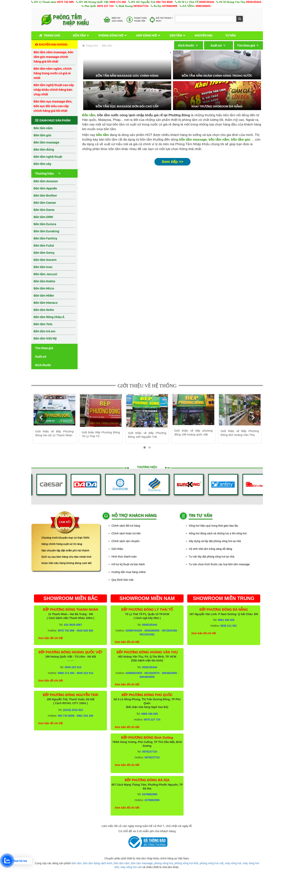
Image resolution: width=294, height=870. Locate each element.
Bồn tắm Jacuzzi (45, 274)
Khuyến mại (204, 35)
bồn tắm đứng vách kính (97, 863)
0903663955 (169, 673)
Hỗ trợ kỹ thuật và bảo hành (128, 564)
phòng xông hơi (163, 863)
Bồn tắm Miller (44, 295)
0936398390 (151, 630)
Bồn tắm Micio (44, 288)
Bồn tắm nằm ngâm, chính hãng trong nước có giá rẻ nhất (53, 73)
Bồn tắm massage (46, 142)
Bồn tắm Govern (45, 260)
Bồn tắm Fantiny (45, 238)
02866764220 (133, 630)
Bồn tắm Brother (45, 195)
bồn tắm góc (241, 139)
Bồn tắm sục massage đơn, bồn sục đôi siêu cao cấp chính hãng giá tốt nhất (53, 106)
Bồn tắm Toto (43, 324)
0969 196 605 (149, 713)
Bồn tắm (79, 35)
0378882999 (169, 6)
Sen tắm (176, 35)
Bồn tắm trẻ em (44, 331)
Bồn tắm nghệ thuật (48, 157)
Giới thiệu (117, 548)
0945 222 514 (73, 667)
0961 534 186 (85, 715)
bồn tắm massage (193, 139)
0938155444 (206, 1)
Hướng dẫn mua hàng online (129, 572)
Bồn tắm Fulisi (44, 245)
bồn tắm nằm (219, 139)
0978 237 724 (105, 6)
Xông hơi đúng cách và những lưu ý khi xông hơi (218, 533)
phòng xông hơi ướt (212, 863)
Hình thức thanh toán (124, 556)
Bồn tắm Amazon (46, 181)
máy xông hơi (233, 863)
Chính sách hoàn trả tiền (126, 533)
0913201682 (147, 634)
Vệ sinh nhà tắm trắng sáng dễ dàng (210, 548)
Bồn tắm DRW (43, 217)
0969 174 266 (117, 1)
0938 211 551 (228, 625)
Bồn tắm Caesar (45, 203)
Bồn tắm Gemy (44, 253)
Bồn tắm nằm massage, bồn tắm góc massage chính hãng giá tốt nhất (53, 56)
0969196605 (203, 6)
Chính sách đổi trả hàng (126, 525)
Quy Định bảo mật (122, 579)
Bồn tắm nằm (43, 128)
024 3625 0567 (73, 624)
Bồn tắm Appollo (45, 188)
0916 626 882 (85, 630)
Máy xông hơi (146, 35)
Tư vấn (230, 35)
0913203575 (151, 673)
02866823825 (133, 673)
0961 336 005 (226, 619)
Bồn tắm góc (43, 135)
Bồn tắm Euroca (45, 224)
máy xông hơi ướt (131, 867)
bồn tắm (77, 863)
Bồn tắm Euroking (46, 231)
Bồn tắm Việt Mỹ (45, 338)
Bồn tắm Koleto (44, 281)
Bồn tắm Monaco (46, 303)
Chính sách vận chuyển (126, 541)
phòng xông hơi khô (186, 863)
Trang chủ (49, 35)
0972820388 (169, 630)
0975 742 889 (65, 1)
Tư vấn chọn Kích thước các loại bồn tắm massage (219, 564)
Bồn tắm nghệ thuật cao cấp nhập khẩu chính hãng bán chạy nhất (54, 89)
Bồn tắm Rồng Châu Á (49, 317)
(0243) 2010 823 (73, 709)
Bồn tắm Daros (44, 210)
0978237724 (140, 6)
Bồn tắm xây (42, 164)
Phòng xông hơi (111, 35)
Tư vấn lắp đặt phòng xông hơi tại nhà (211, 556)
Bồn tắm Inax (43, 267)
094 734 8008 (164, 1)
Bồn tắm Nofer (44, 310)
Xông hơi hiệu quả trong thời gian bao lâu (213, 525)
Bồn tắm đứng (44, 149)
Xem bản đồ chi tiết (50, 638)
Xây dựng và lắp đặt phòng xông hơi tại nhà (215, 541)
